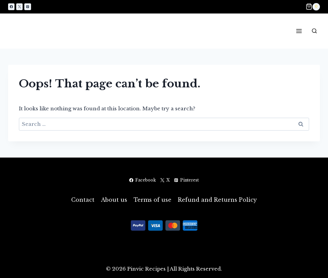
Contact (82, 199)
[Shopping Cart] (313, 6)
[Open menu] (299, 31)
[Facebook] (11, 6)
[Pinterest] (27, 6)
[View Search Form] (314, 31)
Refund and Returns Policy (217, 199)
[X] (19, 6)
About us (114, 199)
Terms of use (152, 199)
